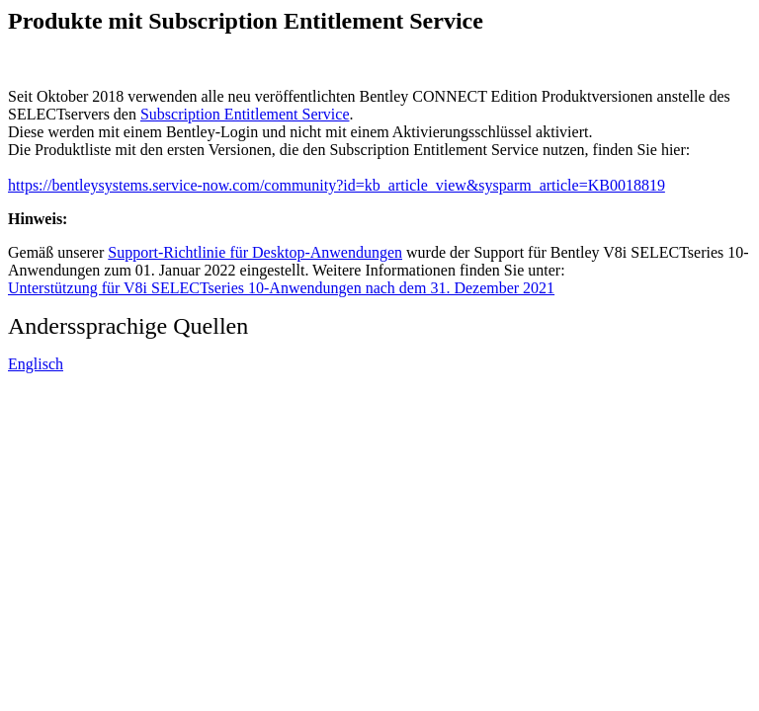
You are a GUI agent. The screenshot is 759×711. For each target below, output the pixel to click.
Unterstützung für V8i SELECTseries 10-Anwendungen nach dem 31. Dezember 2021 (281, 287)
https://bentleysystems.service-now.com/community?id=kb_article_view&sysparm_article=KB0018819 (336, 185)
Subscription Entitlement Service (245, 114)
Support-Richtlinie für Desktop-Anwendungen (255, 252)
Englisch (35, 364)
